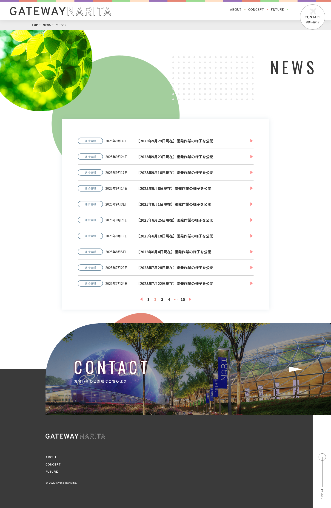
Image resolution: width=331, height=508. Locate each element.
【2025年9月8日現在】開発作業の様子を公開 (173, 188)
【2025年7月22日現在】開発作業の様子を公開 (174, 283)
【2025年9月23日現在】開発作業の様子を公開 (174, 156)
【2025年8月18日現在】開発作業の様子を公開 (174, 236)
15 (183, 299)
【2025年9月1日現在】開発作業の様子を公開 (173, 204)
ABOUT (235, 10)
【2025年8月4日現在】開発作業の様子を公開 (173, 251)
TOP (35, 25)
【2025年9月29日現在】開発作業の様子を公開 (174, 141)
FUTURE (277, 10)
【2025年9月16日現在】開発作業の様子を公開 (174, 172)
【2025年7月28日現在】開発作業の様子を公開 (174, 267)
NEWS (47, 25)
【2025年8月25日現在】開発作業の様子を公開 (174, 220)
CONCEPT (256, 10)
